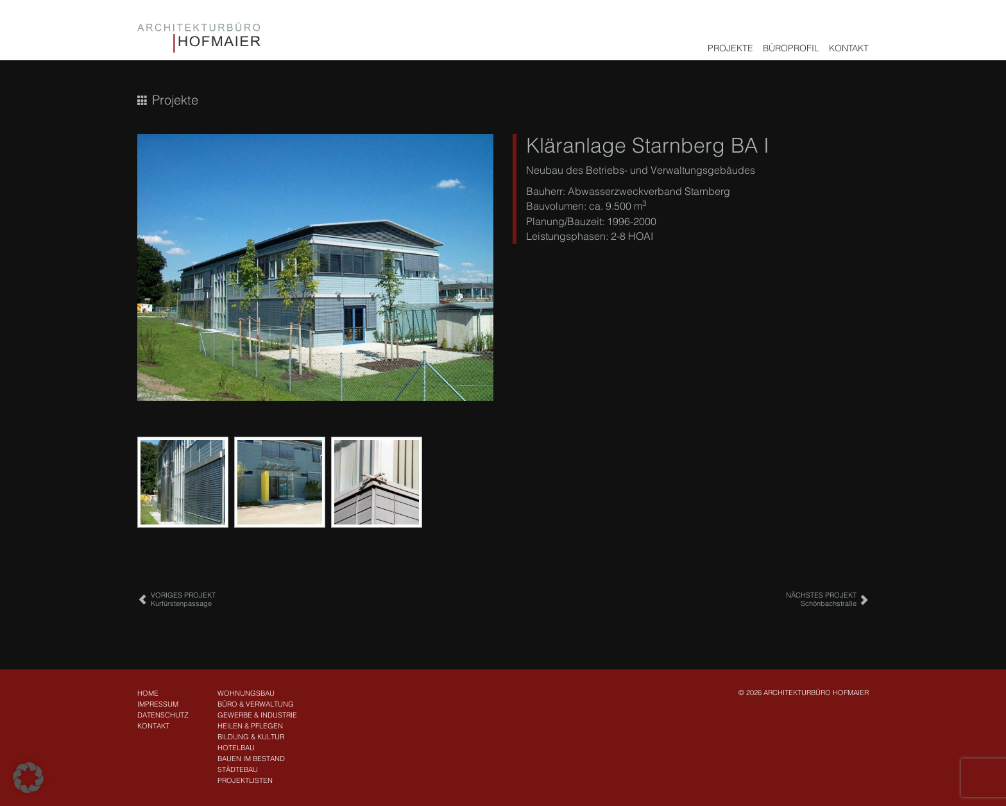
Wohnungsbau (246, 693)
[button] (28, 778)
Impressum (157, 704)
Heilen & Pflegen (250, 725)
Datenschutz (163, 714)
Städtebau (237, 769)
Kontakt (849, 48)
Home (147, 693)
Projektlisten (245, 780)
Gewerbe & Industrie (257, 714)
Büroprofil (791, 48)
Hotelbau (236, 747)
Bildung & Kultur (250, 736)
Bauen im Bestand (251, 758)
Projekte (730, 48)
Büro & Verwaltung (255, 704)
